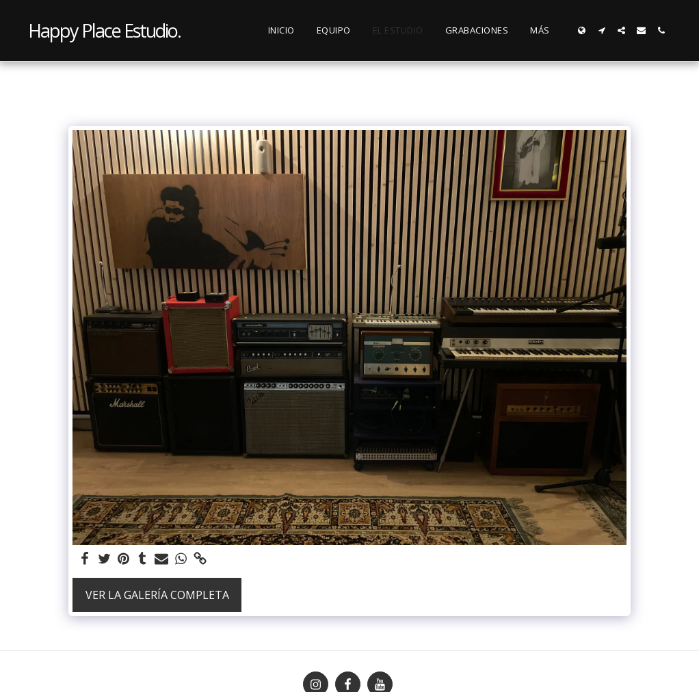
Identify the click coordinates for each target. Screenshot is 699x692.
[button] (601, 30)
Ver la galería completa (157, 594)
